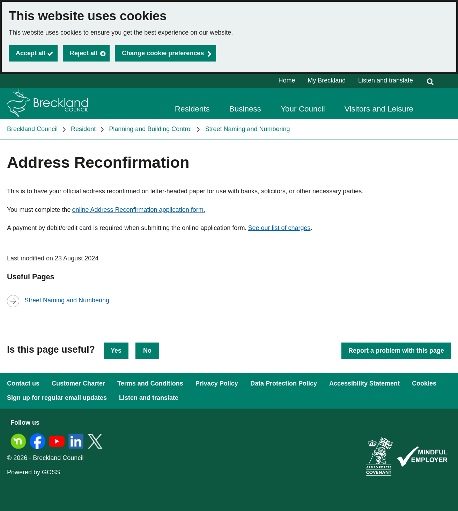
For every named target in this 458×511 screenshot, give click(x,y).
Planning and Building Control (150, 128)
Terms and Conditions (150, 383)
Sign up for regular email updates (57, 397)
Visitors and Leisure (379, 109)
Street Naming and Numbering (247, 128)
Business (245, 109)
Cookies (424, 383)
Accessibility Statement (364, 383)
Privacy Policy (216, 383)
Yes (116, 350)
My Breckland (327, 80)
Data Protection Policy (283, 383)
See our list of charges (279, 227)
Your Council (303, 109)
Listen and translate (385, 80)
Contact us (23, 383)
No (147, 350)
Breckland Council (32, 128)
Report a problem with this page (396, 350)
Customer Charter (78, 383)
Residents (192, 109)
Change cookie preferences (163, 53)
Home (287, 80)
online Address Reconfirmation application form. (138, 209)
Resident (83, 128)
